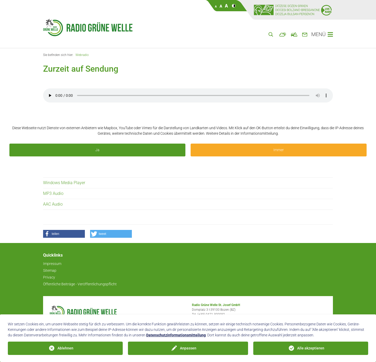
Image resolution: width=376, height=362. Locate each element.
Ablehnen (65, 348)
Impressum (52, 264)
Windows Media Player (64, 182)
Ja (97, 150)
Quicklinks (53, 255)
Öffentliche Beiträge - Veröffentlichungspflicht (80, 284)
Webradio (82, 55)
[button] (64, 234)
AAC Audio (53, 204)
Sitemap (49, 270)
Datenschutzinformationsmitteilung (176, 335)
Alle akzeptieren (310, 348)
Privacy (49, 277)
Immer (278, 150)
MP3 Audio (53, 193)
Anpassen (188, 348)
